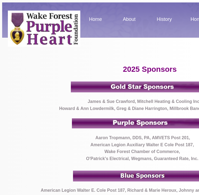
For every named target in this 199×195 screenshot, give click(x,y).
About (129, 19)
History (164, 19)
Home (95, 19)
